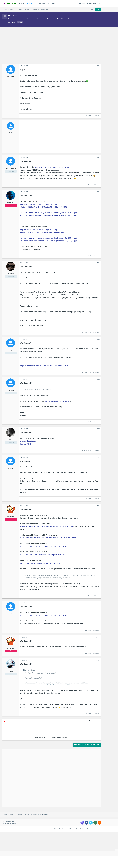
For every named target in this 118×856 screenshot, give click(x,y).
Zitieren (96, 115)
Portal (22, 3)
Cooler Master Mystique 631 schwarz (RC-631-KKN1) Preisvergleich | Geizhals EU (50, 538)
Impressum (93, 829)
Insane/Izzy (56, 19)
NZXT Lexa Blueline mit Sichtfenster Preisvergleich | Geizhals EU (43, 546)
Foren (29, 3)
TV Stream (51, 3)
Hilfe (70, 829)
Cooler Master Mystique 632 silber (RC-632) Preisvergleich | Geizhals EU (46, 527)
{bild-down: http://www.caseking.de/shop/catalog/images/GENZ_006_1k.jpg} (48, 215)
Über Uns (76, 829)
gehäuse (19, 22)
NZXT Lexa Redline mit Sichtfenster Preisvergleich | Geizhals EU (43, 555)
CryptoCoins (40, 3)
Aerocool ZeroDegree (28, 441)
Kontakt (64, 829)
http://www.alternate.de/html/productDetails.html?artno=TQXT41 (44, 366)
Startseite (57, 829)
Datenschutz (84, 829)
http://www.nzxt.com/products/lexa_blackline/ (52, 167)
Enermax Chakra (26, 444)
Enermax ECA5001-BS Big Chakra (57, 401)
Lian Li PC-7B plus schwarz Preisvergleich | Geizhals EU (40, 563)
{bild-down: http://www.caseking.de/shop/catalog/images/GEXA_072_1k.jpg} (48, 241)
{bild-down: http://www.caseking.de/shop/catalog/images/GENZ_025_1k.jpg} (48, 213)
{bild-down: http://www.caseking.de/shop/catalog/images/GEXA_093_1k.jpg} (48, 238)
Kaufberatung (32, 19)
